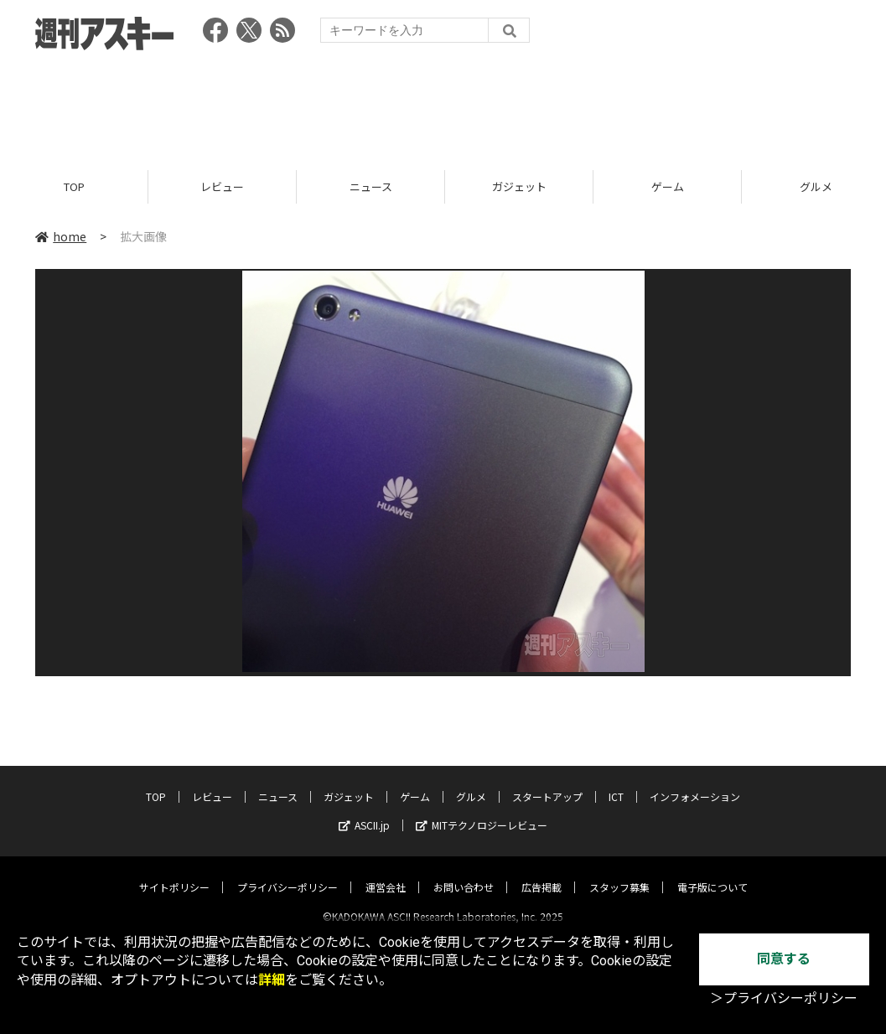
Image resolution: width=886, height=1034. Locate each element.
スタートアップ (547, 782)
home (60, 236)
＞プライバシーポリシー (784, 998)
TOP (74, 186)
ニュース (371, 186)
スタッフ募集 (619, 873)
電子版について (712, 873)
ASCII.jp (364, 811)
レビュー (222, 186)
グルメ (471, 782)
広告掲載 (541, 873)
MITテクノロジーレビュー (481, 811)
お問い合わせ (463, 873)
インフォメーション (695, 782)
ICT (616, 782)
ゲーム (667, 186)
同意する (784, 959)
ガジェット (519, 186)
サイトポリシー (174, 873)
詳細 (271, 980)
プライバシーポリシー (287, 873)
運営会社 (385, 873)
